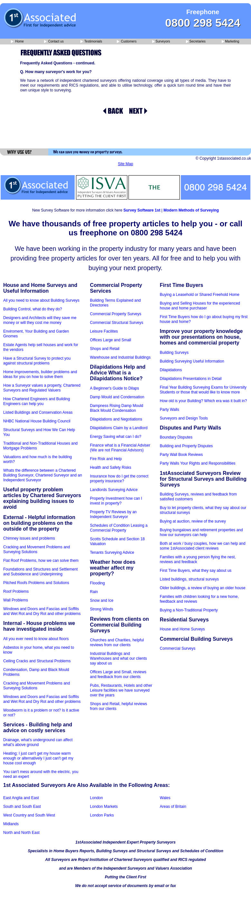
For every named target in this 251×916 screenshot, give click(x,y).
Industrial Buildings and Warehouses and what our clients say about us (118, 658)
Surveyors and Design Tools (184, 418)
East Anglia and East (21, 798)
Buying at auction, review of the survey (193, 521)
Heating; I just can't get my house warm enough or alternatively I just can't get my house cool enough (38, 758)
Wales (165, 798)
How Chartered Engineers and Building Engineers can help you (36, 401)
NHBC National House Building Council (36, 421)
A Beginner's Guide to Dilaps (114, 388)
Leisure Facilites (104, 331)
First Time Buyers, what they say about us (196, 570)
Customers (126, 41)
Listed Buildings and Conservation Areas (37, 412)
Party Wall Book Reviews (181, 454)
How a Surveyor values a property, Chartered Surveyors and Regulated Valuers (41, 387)
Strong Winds (101, 609)
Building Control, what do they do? (32, 309)
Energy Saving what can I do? (115, 436)
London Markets (104, 806)
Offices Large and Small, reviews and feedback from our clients (118, 674)
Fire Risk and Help (106, 459)
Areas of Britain (173, 806)
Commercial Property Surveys (115, 314)
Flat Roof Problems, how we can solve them (41, 560)
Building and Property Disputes (186, 446)
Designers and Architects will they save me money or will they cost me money (39, 320)
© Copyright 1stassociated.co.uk (223, 158)
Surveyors (161, 41)
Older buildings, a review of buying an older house (203, 588)
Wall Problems (15, 600)
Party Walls (169, 409)
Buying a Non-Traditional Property (189, 610)
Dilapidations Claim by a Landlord (119, 428)
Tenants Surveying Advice (112, 552)
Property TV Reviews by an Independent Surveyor (113, 514)
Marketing (230, 41)
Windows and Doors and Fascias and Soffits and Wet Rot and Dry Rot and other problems (42, 611)
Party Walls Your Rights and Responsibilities (198, 463)
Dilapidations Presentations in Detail (191, 378)
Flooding (97, 583)
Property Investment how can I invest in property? (116, 500)
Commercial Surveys (178, 648)
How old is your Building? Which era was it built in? (203, 401)
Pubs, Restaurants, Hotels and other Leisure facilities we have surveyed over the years (121, 690)
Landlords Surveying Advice (114, 489)
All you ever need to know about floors (36, 639)
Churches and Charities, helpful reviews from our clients (117, 642)
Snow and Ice (102, 600)
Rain (94, 592)
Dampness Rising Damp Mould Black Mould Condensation (116, 408)
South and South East (22, 806)
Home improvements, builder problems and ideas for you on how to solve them (40, 374)
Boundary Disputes (176, 437)
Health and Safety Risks (110, 467)
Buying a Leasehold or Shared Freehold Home (200, 294)
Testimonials (91, 41)
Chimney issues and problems (29, 538)
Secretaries (196, 41)
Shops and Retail (104, 348)
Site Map (125, 164)
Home (17, 41)
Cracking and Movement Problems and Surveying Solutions (36, 549)
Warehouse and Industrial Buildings (120, 357)
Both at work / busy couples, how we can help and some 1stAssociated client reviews (203, 546)
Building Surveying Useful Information (192, 361)
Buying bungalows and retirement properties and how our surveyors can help (201, 532)
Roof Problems (16, 591)
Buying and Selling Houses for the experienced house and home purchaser (200, 305)
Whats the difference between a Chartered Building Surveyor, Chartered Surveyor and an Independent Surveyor (42, 475)
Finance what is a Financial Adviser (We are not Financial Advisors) (120, 447)
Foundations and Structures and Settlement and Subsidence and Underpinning (40, 571)
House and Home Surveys (182, 629)
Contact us (54, 41)
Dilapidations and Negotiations (116, 419)
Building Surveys (174, 352)
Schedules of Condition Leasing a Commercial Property (119, 528)
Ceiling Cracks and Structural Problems (36, 661)
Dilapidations (171, 370)
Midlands (11, 824)
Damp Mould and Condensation (117, 397)
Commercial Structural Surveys (116, 322)
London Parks (102, 815)
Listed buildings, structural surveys (189, 579)
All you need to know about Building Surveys (41, 300)
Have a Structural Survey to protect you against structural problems (36, 360)
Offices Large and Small (110, 340)
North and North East (21, 832)
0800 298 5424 (202, 22)
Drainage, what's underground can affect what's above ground (38, 742)
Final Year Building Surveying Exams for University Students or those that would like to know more (203, 389)
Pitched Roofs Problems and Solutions (36, 583)
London (96, 798)
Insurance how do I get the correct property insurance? (119, 478)
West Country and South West (29, 815)
